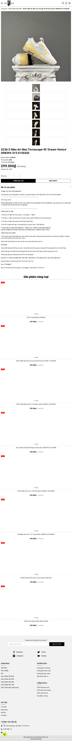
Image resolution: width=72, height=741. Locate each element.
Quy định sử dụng (42, 696)
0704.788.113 (7, 729)
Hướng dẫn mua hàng (43, 668)
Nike (10, 160)
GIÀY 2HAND (5, 670)
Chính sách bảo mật (43, 687)
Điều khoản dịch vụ (42, 676)
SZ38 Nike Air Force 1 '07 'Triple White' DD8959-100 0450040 (36, 534)
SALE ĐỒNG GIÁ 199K (7, 685)
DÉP (2, 673)
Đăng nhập (4, 709)
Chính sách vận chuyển (44, 690)
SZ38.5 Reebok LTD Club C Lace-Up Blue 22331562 (36, 578)
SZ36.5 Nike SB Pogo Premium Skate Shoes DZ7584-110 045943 (36, 361)
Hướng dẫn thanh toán (44, 670)
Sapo (40, 739)
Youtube (42, 656)
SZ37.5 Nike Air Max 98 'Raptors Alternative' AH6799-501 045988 (36, 447)
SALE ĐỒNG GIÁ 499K (7, 676)
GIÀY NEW (4, 668)
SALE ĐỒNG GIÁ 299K (7, 682)
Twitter (41, 652)
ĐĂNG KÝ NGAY (56, 644)
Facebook (18, 652)
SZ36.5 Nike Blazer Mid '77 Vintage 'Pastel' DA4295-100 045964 (36, 404)
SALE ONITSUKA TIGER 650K (9, 687)
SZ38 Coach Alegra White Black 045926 (36, 621)
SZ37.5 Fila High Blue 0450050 (36, 317)
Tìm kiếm (4, 707)
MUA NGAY (53, 181)
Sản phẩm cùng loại (36, 276)
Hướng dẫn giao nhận (43, 673)
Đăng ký (3, 712)
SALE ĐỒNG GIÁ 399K (7, 679)
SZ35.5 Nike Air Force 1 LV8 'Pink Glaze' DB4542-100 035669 (36, 491)
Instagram (18, 656)
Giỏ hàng (3, 715)
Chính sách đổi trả (42, 693)
